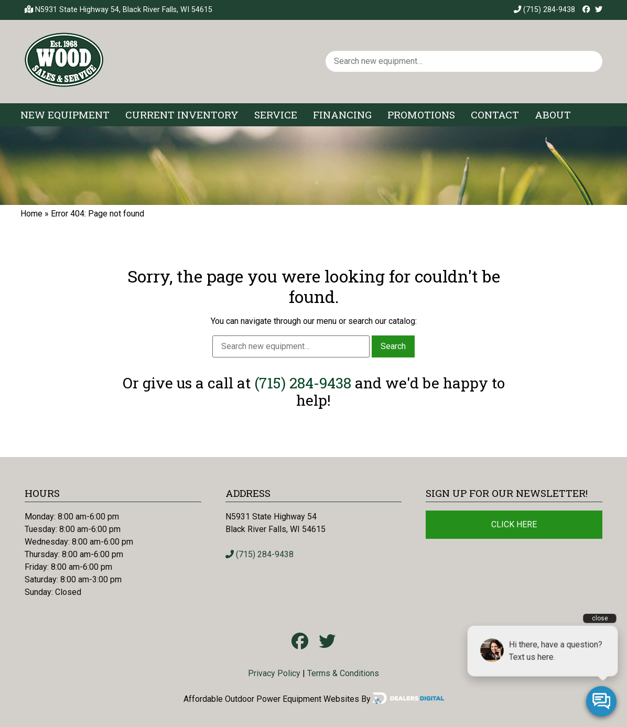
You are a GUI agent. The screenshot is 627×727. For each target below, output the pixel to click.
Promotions (421, 114)
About (553, 114)
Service (275, 114)
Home (31, 214)
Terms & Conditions (343, 673)
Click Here (514, 524)
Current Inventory (182, 114)
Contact (495, 114)
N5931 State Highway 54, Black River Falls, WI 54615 (123, 9)
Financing (342, 114)
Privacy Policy (274, 673)
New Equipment (65, 114)
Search (393, 346)
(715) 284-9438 (544, 9)
